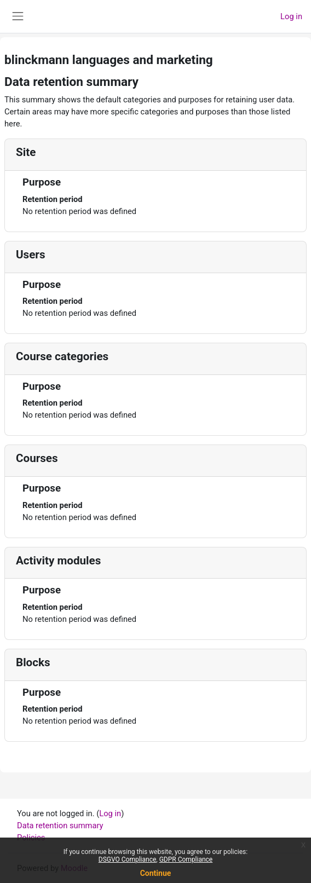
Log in (291, 16)
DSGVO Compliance (128, 859)
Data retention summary (60, 825)
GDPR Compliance (186, 859)
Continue (155, 873)
